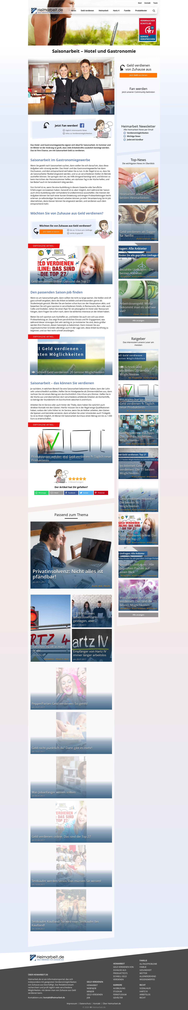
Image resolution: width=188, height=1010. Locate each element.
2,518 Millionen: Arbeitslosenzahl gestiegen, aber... (85, 617)
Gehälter (118, 997)
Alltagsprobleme (148, 963)
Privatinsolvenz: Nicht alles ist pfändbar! (68, 574)
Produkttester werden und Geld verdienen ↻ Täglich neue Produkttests (71, 458)
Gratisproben (151, 411)
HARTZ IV (144, 991)
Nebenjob (91, 988)
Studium (117, 991)
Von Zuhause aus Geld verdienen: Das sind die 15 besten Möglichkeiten (138, 601)
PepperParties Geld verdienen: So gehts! (60, 703)
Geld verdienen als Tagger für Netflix (138, 234)
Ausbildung (119, 988)
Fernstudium (119, 994)
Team (155, 3)
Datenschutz (85, 1003)
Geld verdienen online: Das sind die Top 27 (60, 281)
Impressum (72, 1003)
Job (109, 103)
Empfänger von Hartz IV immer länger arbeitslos (89, 653)
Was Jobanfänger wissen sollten (54, 792)
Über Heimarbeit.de (112, 1003)
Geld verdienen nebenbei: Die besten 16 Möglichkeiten (137, 503)
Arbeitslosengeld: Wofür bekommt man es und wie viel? (138, 307)
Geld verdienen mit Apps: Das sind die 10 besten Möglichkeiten (137, 437)
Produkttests (120, 973)
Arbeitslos (49, 659)
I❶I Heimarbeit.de (97, 1007)
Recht (107, 586)
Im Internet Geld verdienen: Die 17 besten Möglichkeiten (137, 470)
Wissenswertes (147, 979)
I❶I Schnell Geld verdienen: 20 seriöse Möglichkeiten (67, 372)
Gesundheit (146, 970)
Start (140, 3)
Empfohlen (126, 277)
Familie (143, 967)
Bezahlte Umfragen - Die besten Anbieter (137, 272)
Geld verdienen (144, 239)
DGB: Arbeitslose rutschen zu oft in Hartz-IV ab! (49, 646)
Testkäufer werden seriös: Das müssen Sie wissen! (66, 881)
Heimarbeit (145, 201)
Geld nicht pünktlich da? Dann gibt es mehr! (62, 748)
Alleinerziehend (148, 976)
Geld (95, 586)
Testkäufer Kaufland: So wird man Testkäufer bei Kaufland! (65, 923)
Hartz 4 (60, 659)
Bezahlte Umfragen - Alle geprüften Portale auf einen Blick (137, 568)
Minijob (90, 991)
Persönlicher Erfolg (149, 314)
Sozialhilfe (145, 988)
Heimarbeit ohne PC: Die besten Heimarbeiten (137, 196)
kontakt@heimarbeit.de (54, 997)
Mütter (143, 973)
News (155, 201)
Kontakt (147, 3)
